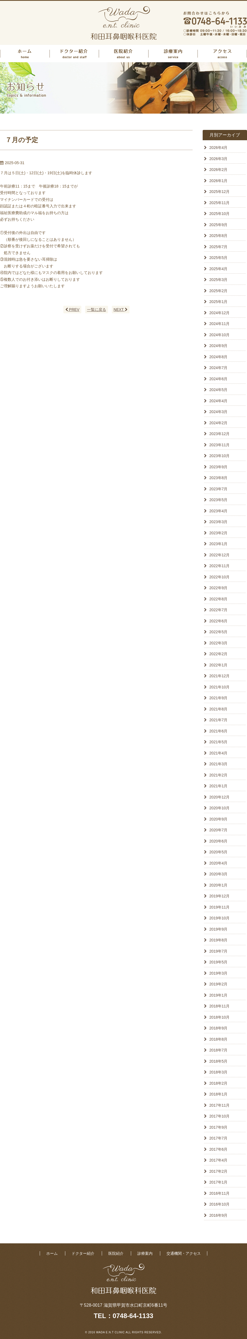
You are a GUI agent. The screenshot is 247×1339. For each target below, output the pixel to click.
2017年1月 (218, 1182)
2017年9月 (218, 1127)
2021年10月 (219, 687)
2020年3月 (218, 874)
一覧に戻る (96, 309)
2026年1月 (218, 181)
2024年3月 (218, 412)
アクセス (222, 53)
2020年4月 (218, 863)
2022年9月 (218, 588)
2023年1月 (218, 544)
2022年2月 (218, 654)
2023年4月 (218, 511)
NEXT (121, 309)
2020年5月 (218, 852)
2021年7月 (218, 720)
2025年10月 (219, 213)
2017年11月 (219, 1105)
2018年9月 (218, 1028)
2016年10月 (219, 1204)
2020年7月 (218, 830)
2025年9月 (218, 225)
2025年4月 (218, 269)
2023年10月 (219, 456)
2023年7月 (218, 489)
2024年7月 (218, 368)
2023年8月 (218, 478)
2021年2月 (218, 775)
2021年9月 (218, 698)
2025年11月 (219, 203)
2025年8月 (218, 235)
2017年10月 (219, 1116)
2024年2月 (218, 423)
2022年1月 (218, 665)
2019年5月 (218, 962)
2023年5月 (218, 500)
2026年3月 (218, 159)
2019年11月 (219, 907)
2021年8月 (218, 709)
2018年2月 (218, 1083)
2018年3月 (218, 1072)
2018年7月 (218, 1050)
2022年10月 (219, 577)
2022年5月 (218, 632)
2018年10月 (219, 1017)
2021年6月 (218, 731)
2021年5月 (218, 742)
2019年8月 (218, 940)
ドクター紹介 (74, 53)
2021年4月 (218, 753)
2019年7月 (218, 951)
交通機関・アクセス (183, 1253)
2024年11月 (219, 324)
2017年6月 (218, 1149)
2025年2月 (218, 291)
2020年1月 (218, 885)
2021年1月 (218, 786)
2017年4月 (218, 1160)
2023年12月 (219, 434)
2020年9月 (218, 819)
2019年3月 (218, 973)
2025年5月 (218, 257)
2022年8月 (218, 599)
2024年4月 (218, 401)
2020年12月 (219, 797)
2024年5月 (218, 390)
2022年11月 (219, 566)
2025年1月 (218, 301)
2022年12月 (219, 555)
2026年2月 (218, 169)
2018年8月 (218, 1039)
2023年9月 (218, 467)
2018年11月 (219, 1006)
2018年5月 (218, 1061)
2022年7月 (218, 610)
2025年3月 (218, 279)
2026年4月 (218, 147)
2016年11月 (219, 1193)
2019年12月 (219, 896)
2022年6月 (218, 621)
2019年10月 (219, 918)
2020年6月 (218, 841)
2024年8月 (218, 357)
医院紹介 (123, 53)
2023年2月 (218, 533)
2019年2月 (218, 984)
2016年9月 (218, 1215)
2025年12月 (219, 191)
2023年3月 (218, 522)
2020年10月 (219, 808)
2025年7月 (218, 247)
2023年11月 (219, 445)
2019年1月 (218, 995)
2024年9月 (218, 346)
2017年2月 (218, 1171)
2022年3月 (218, 643)
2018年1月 (218, 1094)
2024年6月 (218, 379)
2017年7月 (218, 1138)
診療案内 (173, 53)
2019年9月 (218, 929)
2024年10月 (219, 335)
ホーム (25, 53)
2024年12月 (219, 313)
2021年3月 (218, 764)
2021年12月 (219, 676)
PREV (72, 309)
